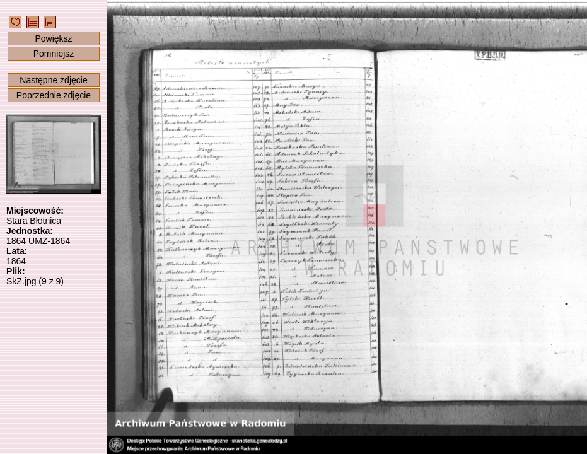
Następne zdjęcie (53, 80)
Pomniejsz (53, 54)
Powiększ (53, 38)
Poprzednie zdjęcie (53, 95)
